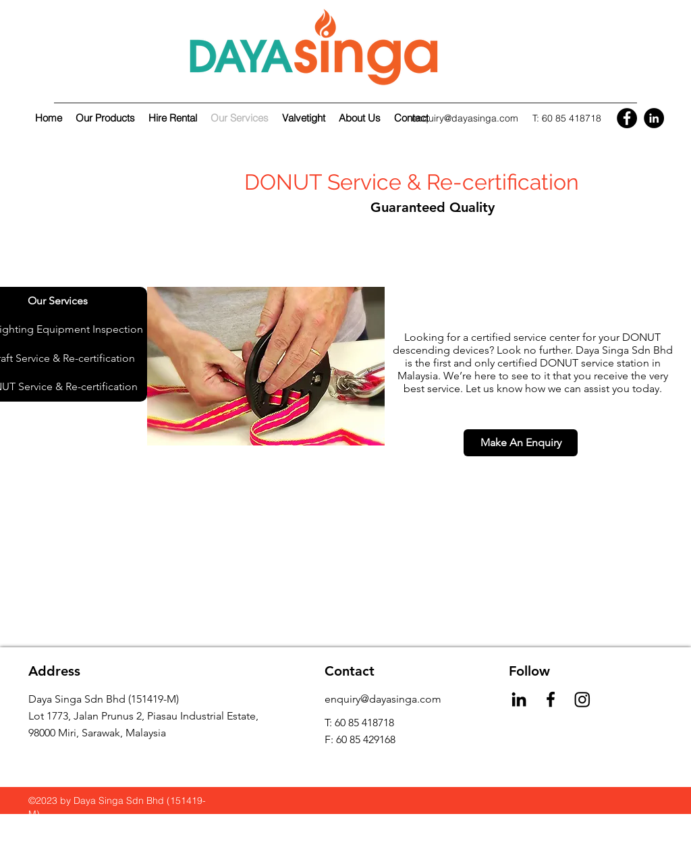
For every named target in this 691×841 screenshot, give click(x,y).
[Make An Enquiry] (521, 442)
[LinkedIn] (654, 118)
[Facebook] (627, 118)
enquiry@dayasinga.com (465, 118)
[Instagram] (582, 699)
